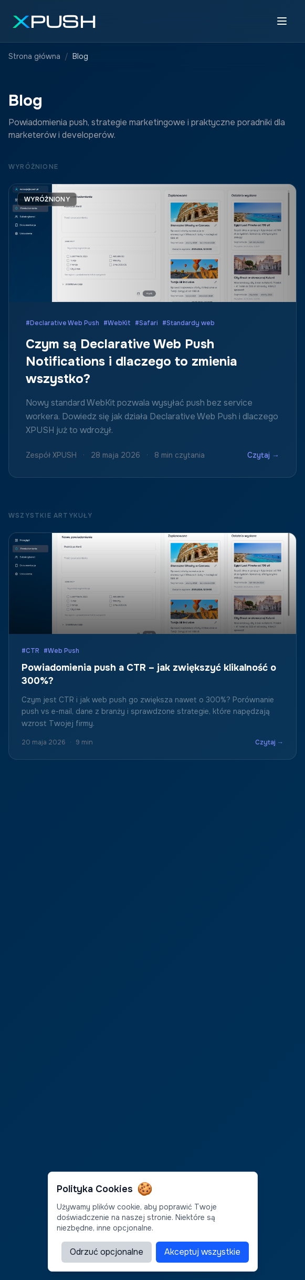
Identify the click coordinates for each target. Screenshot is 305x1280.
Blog (80, 56)
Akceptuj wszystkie (202, 1251)
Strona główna (34, 56)
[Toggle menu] (281, 21)
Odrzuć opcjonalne (106, 1251)
